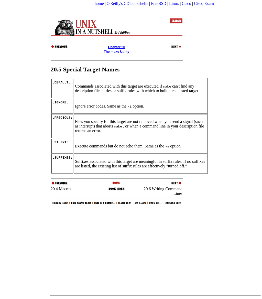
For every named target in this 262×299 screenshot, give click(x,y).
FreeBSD (158, 3)
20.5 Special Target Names (85, 69)
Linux (174, 3)
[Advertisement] (23, 148)
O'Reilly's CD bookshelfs (127, 3)
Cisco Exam (204, 3)
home (99, 3)
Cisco (186, 3)
